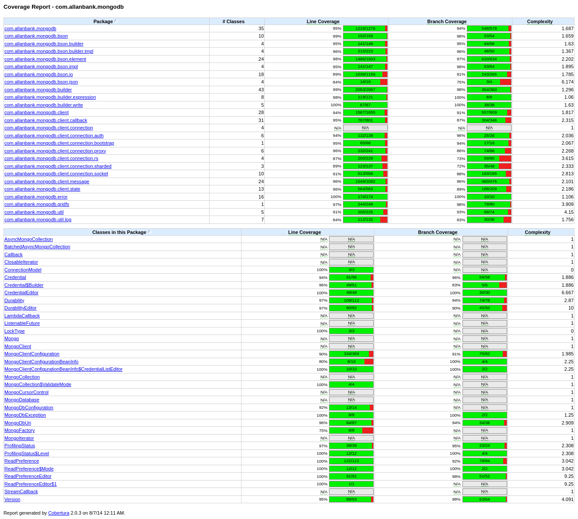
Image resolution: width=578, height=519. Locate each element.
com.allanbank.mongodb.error (35, 196)
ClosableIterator (21, 262)
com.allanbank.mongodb (30, 28)
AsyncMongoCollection (28, 239)
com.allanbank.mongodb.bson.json (41, 81)
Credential (15, 277)
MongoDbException (25, 415)
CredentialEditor (21, 292)
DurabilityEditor (20, 307)
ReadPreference (21, 460)
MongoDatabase (21, 399)
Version (12, 499)
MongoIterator (19, 438)
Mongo (11, 338)
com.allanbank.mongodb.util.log (37, 219)
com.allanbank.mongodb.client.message (46, 181)
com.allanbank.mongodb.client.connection (48, 127)
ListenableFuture (22, 323)
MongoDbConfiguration (28, 407)
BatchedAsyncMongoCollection (37, 246)
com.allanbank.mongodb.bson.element (45, 59)
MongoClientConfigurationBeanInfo (41, 361)
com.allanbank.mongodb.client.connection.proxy (55, 150)
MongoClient (17, 346)
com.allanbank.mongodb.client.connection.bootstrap (59, 143)
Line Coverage (323, 21)
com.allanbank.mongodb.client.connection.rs (51, 158)
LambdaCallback (22, 315)
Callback (13, 254)
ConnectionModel (23, 269)
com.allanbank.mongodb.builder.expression (50, 97)
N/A (337, 127)
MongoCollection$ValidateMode (37, 384)
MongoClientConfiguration (32, 353)
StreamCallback (21, 491)
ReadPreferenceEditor (28, 476)
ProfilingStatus (19, 445)
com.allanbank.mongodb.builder (38, 89)
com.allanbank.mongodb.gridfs (36, 204)
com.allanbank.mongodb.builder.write (43, 105)
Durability (14, 300)
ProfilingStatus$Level (26, 453)
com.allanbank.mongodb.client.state (42, 189)
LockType (14, 331)
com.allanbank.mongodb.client (36, 112)
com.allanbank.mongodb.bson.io (38, 74)
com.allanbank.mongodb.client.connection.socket (56, 173)
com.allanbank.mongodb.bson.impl (41, 66)
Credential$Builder (23, 285)
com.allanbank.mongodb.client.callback (45, 120)
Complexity (540, 21)
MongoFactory (19, 430)
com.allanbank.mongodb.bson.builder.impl (48, 51)
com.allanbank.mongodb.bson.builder (44, 43)
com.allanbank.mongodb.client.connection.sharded (58, 166)
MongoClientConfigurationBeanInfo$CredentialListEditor (63, 369)
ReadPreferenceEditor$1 (30, 484)
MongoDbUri (17, 422)
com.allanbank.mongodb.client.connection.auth (54, 135)
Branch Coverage (447, 21)
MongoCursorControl (26, 392)
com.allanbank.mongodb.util (33, 212)
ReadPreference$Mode (28, 468)
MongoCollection (22, 377)
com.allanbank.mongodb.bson (36, 35)
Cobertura (58, 513)
